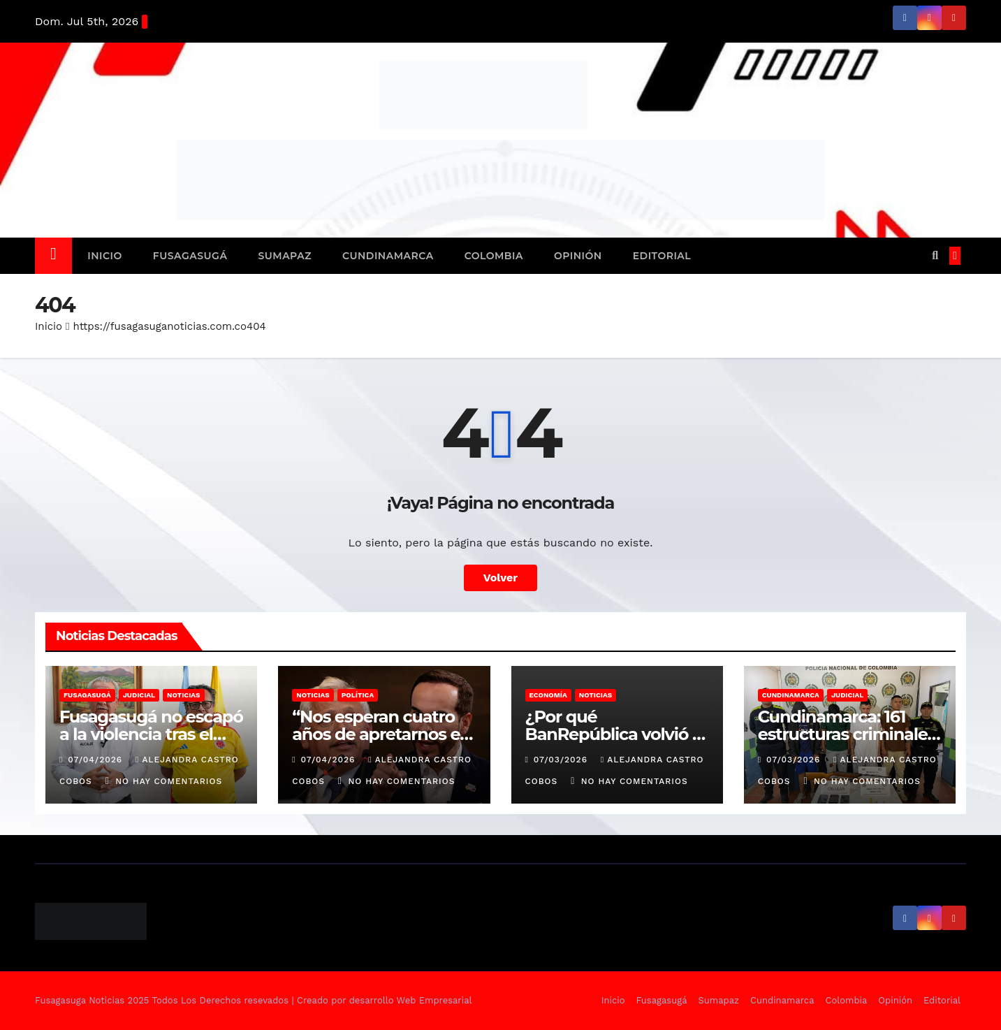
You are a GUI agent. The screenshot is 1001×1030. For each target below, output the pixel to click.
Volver (500, 577)
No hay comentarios (168, 781)
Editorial (662, 255)
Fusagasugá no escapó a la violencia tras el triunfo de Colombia (151, 734)
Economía (548, 695)
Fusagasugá (190, 255)
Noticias (183, 695)
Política (358, 695)
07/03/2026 (562, 759)
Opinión (578, 255)
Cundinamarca (388, 255)
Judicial (139, 695)
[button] (935, 255)
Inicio (104, 255)
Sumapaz (285, 255)
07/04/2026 (97, 759)
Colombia (494, 255)
